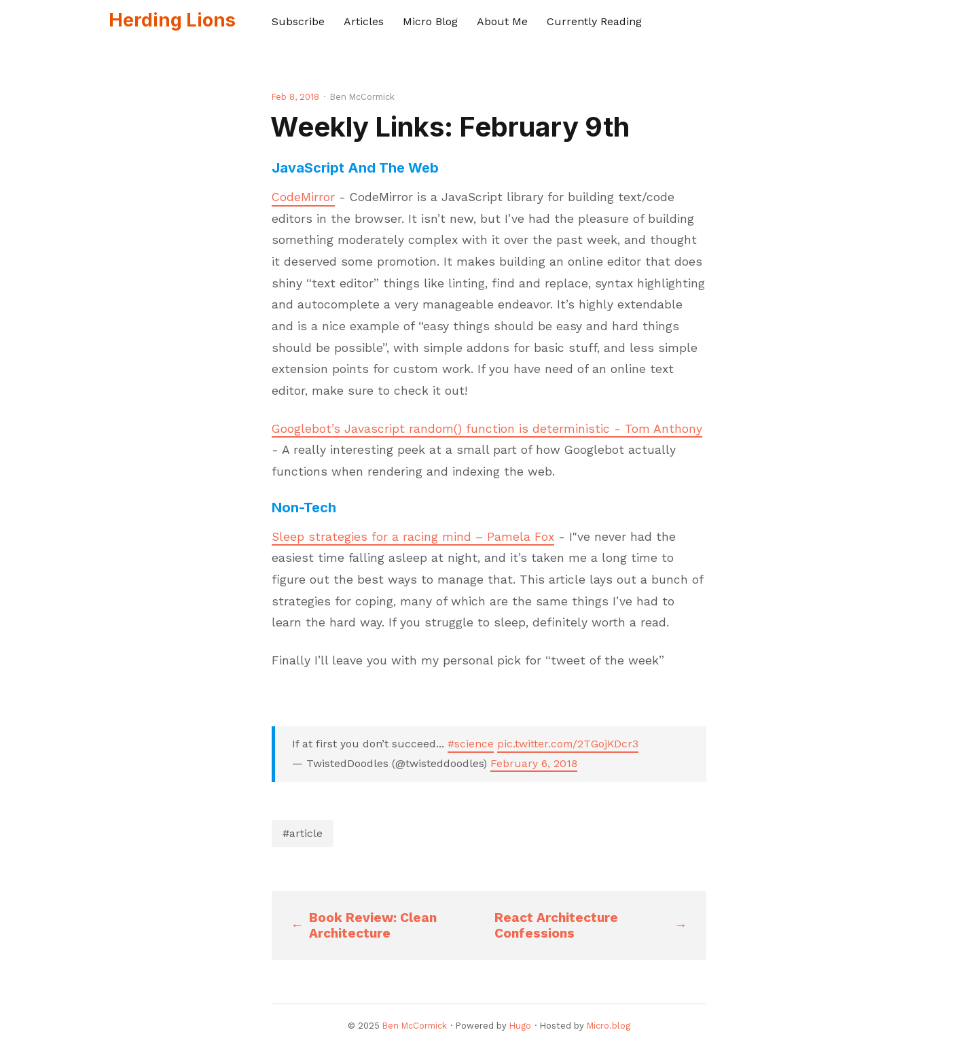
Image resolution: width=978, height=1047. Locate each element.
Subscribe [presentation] (298, 21)
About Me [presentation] (502, 21)
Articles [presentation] (364, 21)
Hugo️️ (520, 1026)
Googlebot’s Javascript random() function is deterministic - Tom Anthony (487, 429)
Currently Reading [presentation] (594, 21)
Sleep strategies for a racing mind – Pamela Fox (413, 537)
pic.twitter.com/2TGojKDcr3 (567, 743)
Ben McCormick (414, 1026)
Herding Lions (172, 20)
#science (471, 743)
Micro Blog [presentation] (430, 21)
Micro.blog (608, 1026)
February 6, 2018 (533, 763)
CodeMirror (303, 197)
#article (303, 833)
